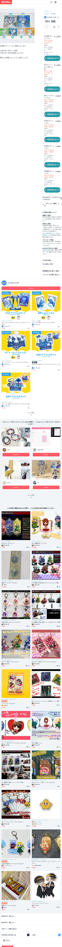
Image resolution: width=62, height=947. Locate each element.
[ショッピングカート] (55, 2)
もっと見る (31, 496)
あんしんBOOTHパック (49, 233)
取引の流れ (47, 260)
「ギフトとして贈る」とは (51, 204)
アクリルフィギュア (7, 320)
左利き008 (40, 450)
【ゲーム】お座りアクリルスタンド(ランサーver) (16, 404)
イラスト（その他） (50, 14)
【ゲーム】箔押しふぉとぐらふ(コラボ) (43, 322)
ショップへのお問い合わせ (51, 274)
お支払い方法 (48, 264)
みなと (9, 482)
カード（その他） (36, 320)
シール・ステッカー (7, 360)
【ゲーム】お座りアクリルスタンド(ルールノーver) (46, 365)
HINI (8, 450)
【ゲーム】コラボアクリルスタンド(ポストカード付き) (16, 323)
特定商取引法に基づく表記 (51, 271)
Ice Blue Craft (13, 283)
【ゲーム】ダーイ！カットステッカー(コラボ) (15, 362)
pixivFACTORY (46, 250)
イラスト (47, 11)
